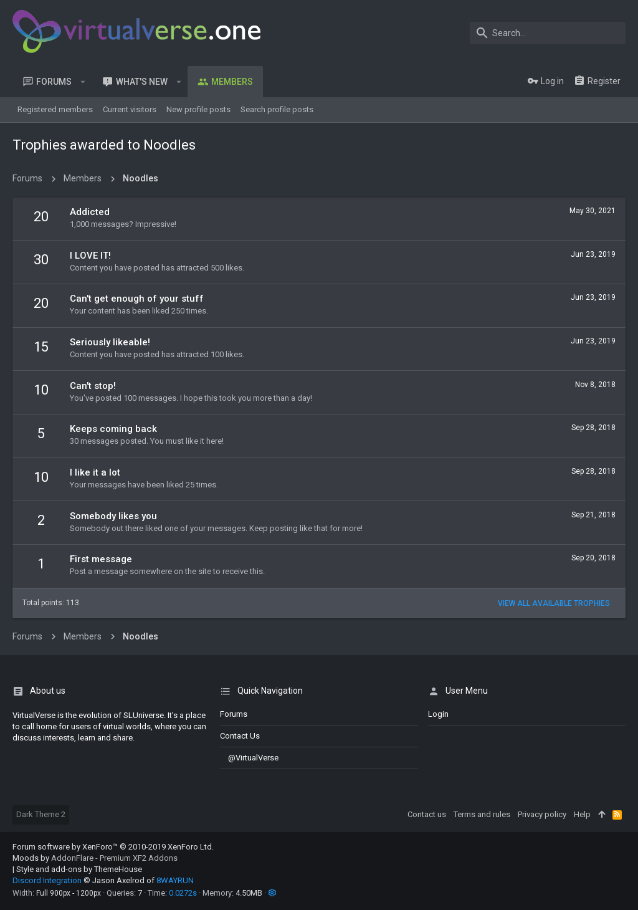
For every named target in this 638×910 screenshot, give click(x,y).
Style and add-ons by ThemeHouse (79, 869)
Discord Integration (47, 880)
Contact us (240, 735)
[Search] (548, 33)
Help (582, 814)
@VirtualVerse (249, 757)
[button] (83, 81)
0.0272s (183, 893)
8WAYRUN (175, 880)
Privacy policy (542, 814)
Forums (233, 714)
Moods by (95, 858)
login (438, 714)
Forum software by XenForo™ (113, 846)
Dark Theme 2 (40, 814)
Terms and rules (482, 814)
